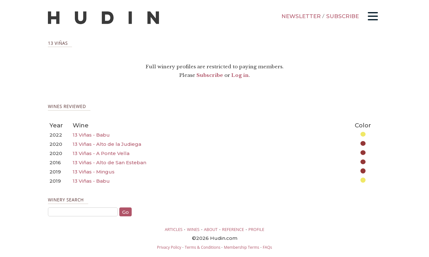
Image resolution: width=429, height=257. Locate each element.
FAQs (267, 247)
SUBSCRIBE (342, 16)
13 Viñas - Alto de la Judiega (107, 144)
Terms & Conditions (202, 247)
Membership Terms (241, 247)
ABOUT (211, 229)
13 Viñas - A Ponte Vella (101, 153)
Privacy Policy (169, 247)
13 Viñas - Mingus (94, 172)
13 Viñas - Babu (91, 135)
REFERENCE (233, 229)
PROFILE (256, 229)
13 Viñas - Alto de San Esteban (109, 162)
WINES (193, 229)
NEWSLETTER (301, 16)
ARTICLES (173, 229)
